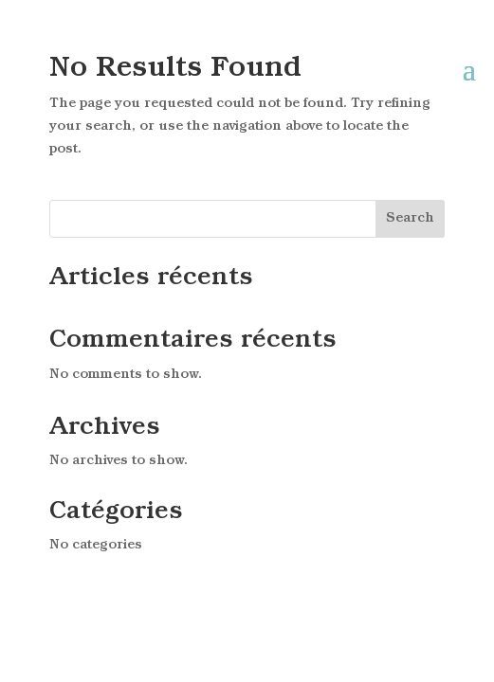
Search (410, 218)
